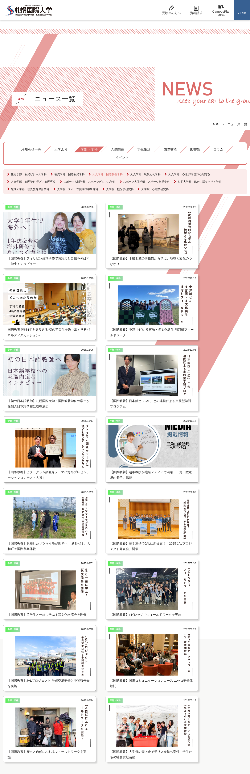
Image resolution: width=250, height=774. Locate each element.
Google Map (16, 691)
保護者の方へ (125, 679)
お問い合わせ (17, 677)
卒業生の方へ (125, 672)
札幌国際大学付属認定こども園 (190, 651)
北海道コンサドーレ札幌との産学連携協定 (199, 672)
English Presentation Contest (188, 665)
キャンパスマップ (20, 684)
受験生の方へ (125, 658)
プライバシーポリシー (24, 698)
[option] (33, 567)
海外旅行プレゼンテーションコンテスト (197, 658)
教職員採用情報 (126, 686)
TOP (215, 124)
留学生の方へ (125, 651)
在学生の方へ (125, 665)
